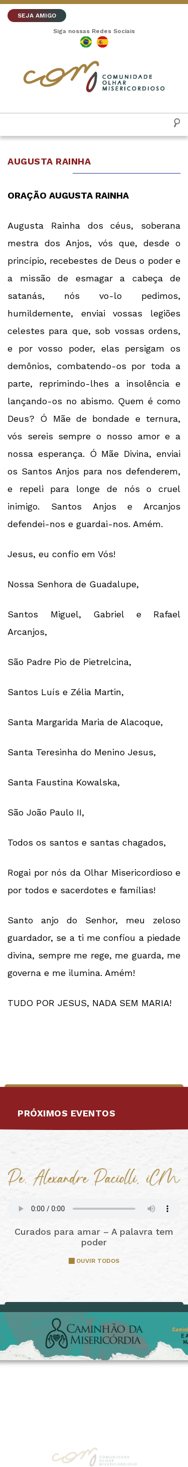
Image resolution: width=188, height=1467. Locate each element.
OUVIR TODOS (97, 1260)
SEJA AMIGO (37, 15)
